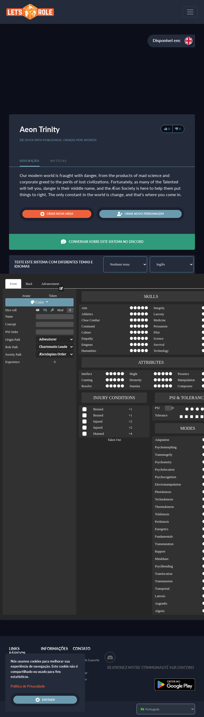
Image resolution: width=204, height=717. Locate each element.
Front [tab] (13, 284)
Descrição (30, 160)
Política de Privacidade (28, 686)
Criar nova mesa (56, 214)
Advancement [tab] (50, 284)
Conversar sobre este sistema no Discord (102, 241)
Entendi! (45, 700)
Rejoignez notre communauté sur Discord (150, 667)
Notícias (58, 160)
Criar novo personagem (140, 214)
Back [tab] (29, 284)
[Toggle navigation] (190, 12)
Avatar (26, 296)
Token (53, 296)
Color (38, 302)
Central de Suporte (86, 660)
